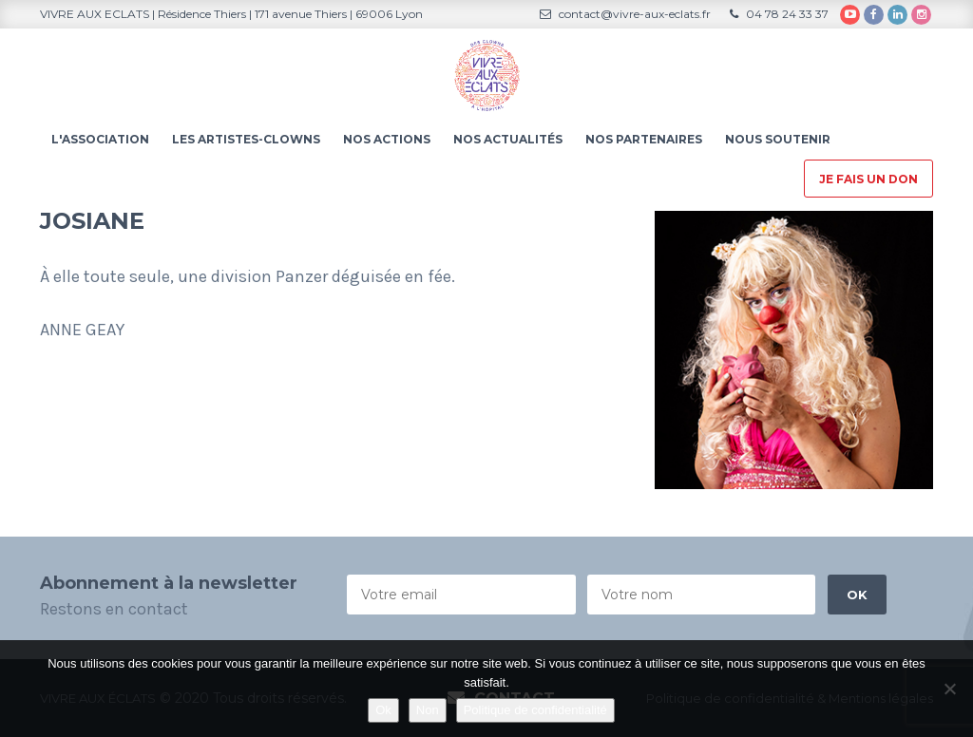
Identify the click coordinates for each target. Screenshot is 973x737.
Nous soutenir (777, 139)
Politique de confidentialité (535, 710)
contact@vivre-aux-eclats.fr (625, 14)
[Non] (949, 688)
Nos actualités (508, 139)
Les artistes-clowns (246, 139)
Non (427, 710)
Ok (383, 710)
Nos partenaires (643, 139)
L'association (100, 139)
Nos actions (386, 139)
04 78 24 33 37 (779, 14)
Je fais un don (868, 179)
